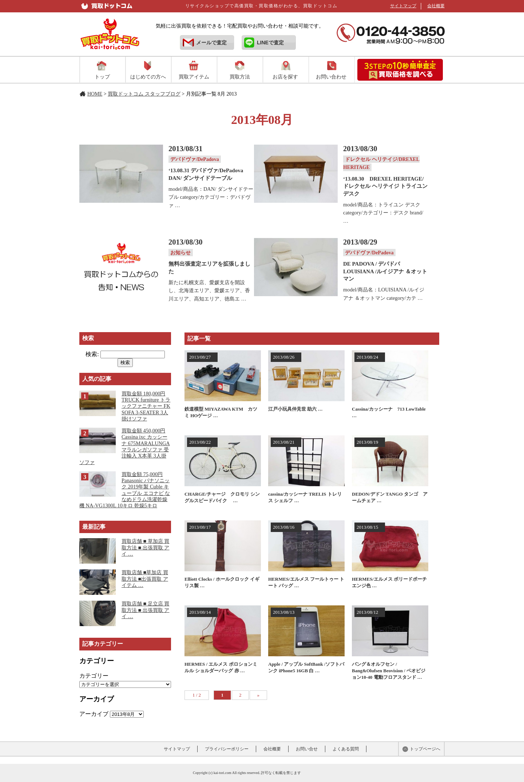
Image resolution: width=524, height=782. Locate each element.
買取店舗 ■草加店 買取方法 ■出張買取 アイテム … (145, 578)
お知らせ (180, 252)
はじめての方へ (148, 77)
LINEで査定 (270, 42)
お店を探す (285, 77)
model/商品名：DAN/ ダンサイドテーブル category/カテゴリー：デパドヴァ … (210, 197)
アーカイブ (93, 714)
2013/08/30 (360, 149)
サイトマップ (403, 5)
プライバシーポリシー (227, 748)
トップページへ (425, 748)
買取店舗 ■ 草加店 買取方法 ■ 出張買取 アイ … (146, 547)
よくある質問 (346, 748)
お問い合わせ (331, 77)
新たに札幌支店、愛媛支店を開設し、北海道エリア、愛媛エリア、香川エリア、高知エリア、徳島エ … (209, 290)
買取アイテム (194, 77)
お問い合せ (307, 748)
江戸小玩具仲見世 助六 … (295, 409)
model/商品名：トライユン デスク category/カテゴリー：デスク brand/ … (383, 213)
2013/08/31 (185, 149)
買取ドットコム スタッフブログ (144, 94)
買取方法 (240, 77)
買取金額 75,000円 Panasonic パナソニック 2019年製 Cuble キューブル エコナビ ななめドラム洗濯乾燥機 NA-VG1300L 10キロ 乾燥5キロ (124, 489)
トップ (102, 77)
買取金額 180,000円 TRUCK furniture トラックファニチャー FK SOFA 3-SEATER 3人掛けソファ (146, 406)
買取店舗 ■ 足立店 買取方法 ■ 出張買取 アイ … (146, 610)
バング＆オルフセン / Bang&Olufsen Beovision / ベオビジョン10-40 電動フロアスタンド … (388, 670)
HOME (94, 94)
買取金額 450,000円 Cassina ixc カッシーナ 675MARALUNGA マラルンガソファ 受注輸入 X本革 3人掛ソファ (124, 446)
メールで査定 (211, 42)
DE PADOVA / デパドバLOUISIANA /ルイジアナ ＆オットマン (385, 271)
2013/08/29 (360, 242)
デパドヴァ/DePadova (194, 159)
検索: (92, 354)
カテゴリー (93, 676)
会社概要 (436, 5)
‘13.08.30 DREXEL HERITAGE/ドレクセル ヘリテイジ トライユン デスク (385, 186)
